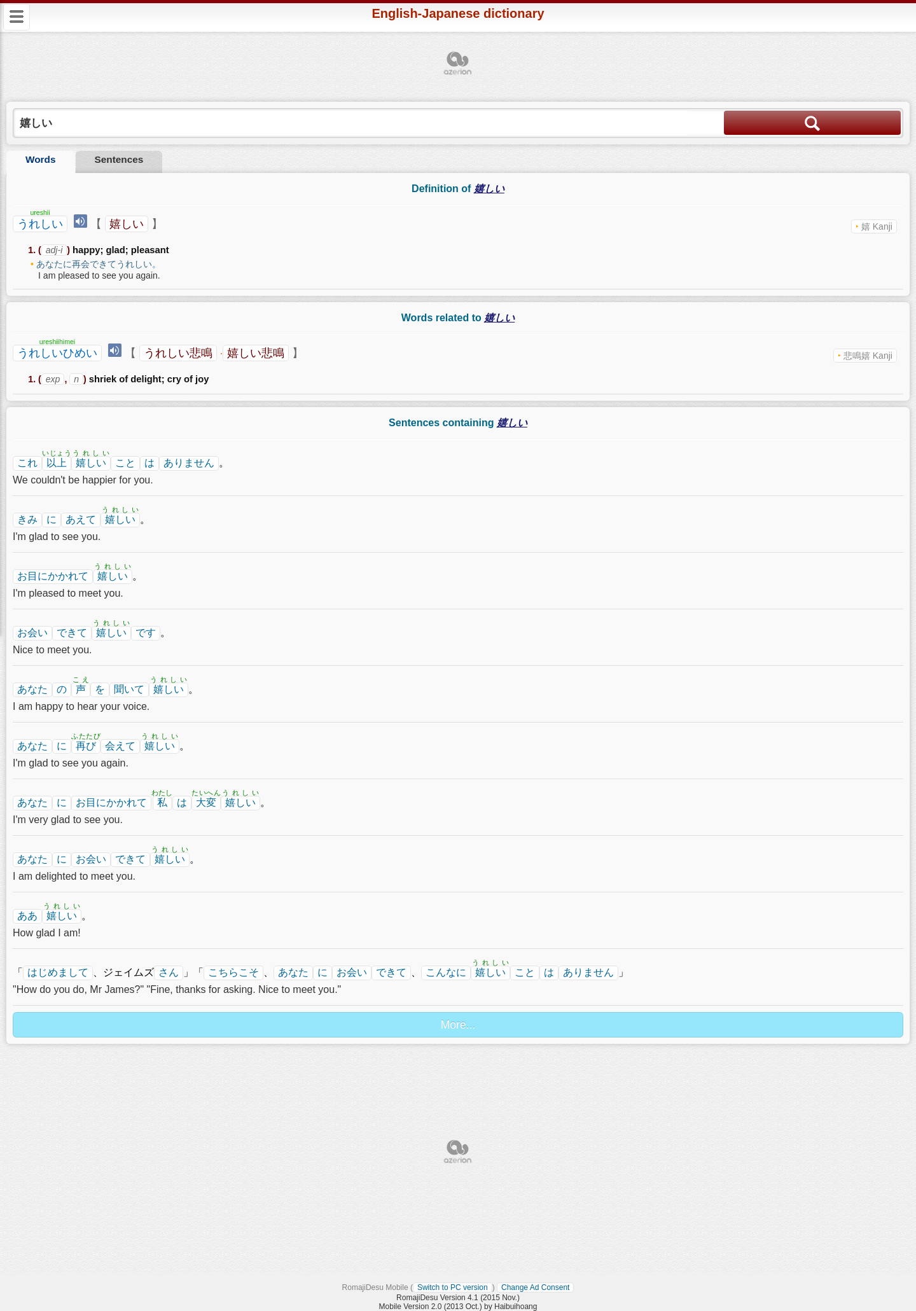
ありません (188, 462)
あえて (81, 519)
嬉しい (126, 224)
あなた (32, 689)
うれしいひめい (57, 353)
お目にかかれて (52, 576)
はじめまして (57, 972)
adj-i (54, 250)
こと (125, 462)
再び (86, 745)
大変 (206, 802)
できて (72, 632)
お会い (32, 632)
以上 (56, 462)
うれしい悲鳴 (178, 353)
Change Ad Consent (535, 1287)
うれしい (40, 224)
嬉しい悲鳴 (255, 353)
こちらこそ (233, 972)
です (145, 632)
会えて (120, 745)
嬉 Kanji (876, 226)
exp (53, 379)
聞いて (129, 689)
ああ (27, 915)
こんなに (446, 972)
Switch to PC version (452, 1287)
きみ (27, 519)
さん (168, 972)
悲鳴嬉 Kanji (867, 355)
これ (27, 462)
